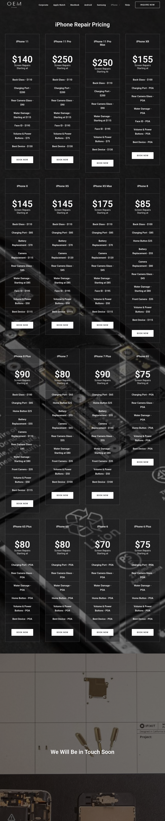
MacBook (74, 5)
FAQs (127, 5)
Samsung (101, 5)
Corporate (43, 5)
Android (88, 5)
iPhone (115, 5)
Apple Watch (59, 5)
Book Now (22, 160)
